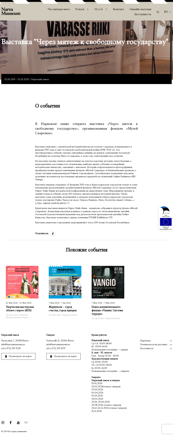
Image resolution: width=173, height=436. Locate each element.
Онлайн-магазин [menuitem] (140, 9)
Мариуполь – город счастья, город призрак (63, 309)
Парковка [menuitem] (145, 341)
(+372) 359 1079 (57, 349)
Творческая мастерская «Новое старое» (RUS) (20, 309)
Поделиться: (41, 234)
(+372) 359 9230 (12, 349)
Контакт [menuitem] (118, 9)
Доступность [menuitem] (142, 14)
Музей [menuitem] (98, 9)
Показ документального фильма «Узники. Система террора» (107, 310)
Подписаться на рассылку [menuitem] (153, 345)
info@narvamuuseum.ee (13, 345)
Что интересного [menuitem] (59, 9)
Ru (166, 12)
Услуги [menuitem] (79, 9)
